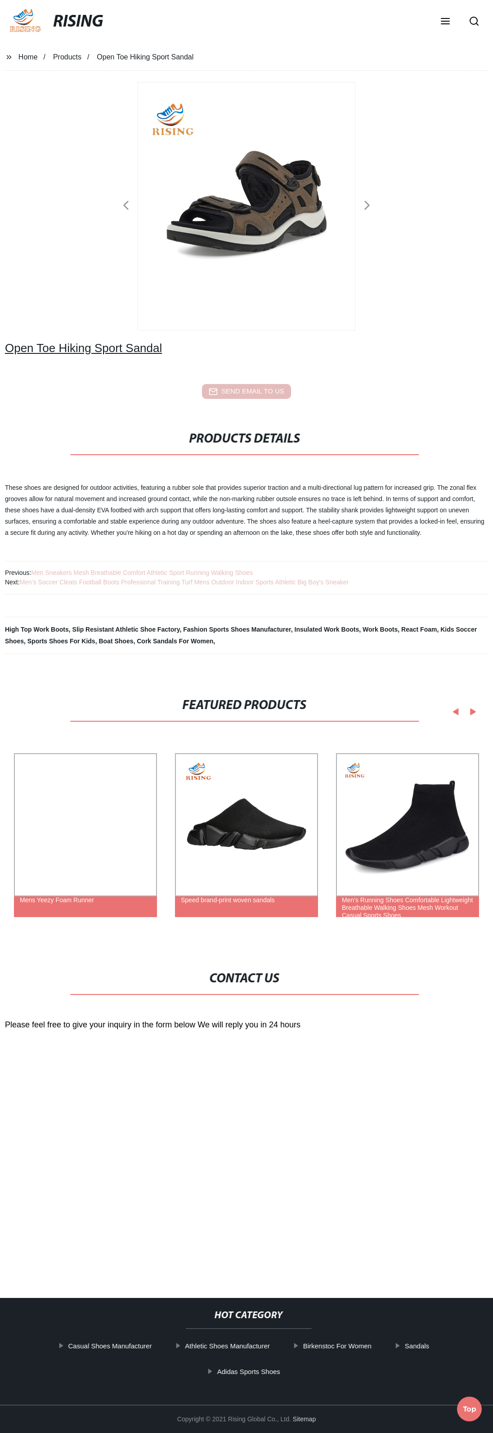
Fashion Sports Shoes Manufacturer (237, 629)
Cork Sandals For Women (175, 641)
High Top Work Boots (37, 629)
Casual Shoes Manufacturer (128, 1346)
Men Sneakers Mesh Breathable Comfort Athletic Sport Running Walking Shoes (142, 572)
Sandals (435, 1346)
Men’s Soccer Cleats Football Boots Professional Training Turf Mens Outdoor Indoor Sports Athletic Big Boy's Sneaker (184, 582)
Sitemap (304, 1419)
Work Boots (380, 629)
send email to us (246, 391)
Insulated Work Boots (327, 629)
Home (28, 57)
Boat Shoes (116, 641)
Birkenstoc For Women (356, 1346)
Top (469, 1406)
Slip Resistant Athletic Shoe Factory (126, 629)
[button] (445, 22)
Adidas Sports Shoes (267, 1371)
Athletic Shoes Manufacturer (246, 1346)
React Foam (419, 629)
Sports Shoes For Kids (61, 641)
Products (67, 57)
